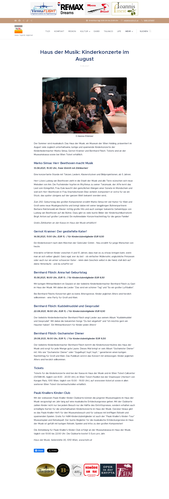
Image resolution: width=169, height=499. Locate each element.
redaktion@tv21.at (131, 20)
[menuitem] (48, 31)
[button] (145, 31)
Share (39, 451)
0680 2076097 (149, 20)
